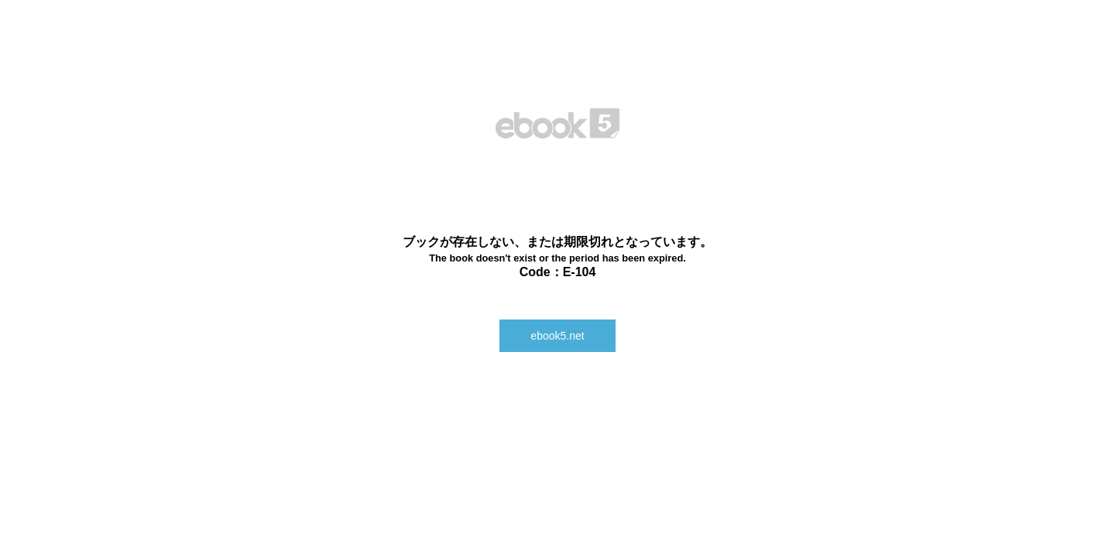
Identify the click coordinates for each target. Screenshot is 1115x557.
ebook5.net (557, 336)
